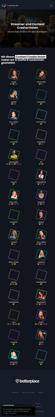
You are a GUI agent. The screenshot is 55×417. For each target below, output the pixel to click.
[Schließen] (34, 405)
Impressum (15, 392)
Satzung (40, 392)
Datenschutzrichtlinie (28, 392)
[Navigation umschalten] (51, 6)
